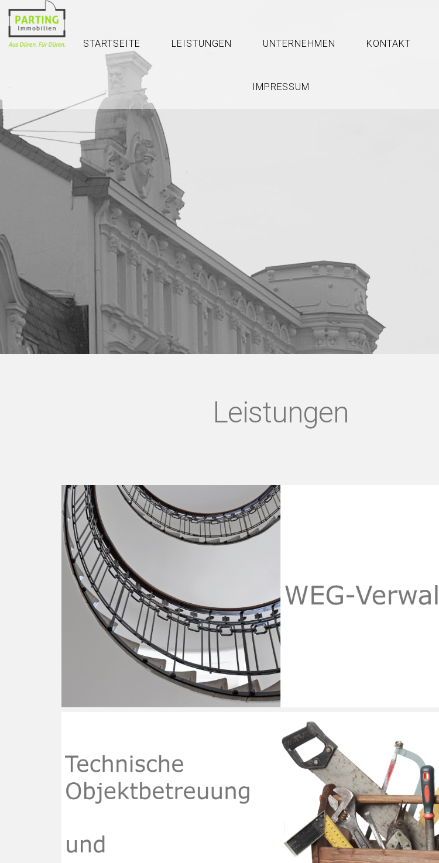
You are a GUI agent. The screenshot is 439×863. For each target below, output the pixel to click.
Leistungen (202, 43)
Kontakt (388, 43)
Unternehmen (299, 43)
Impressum (281, 86)
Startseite (111, 43)
